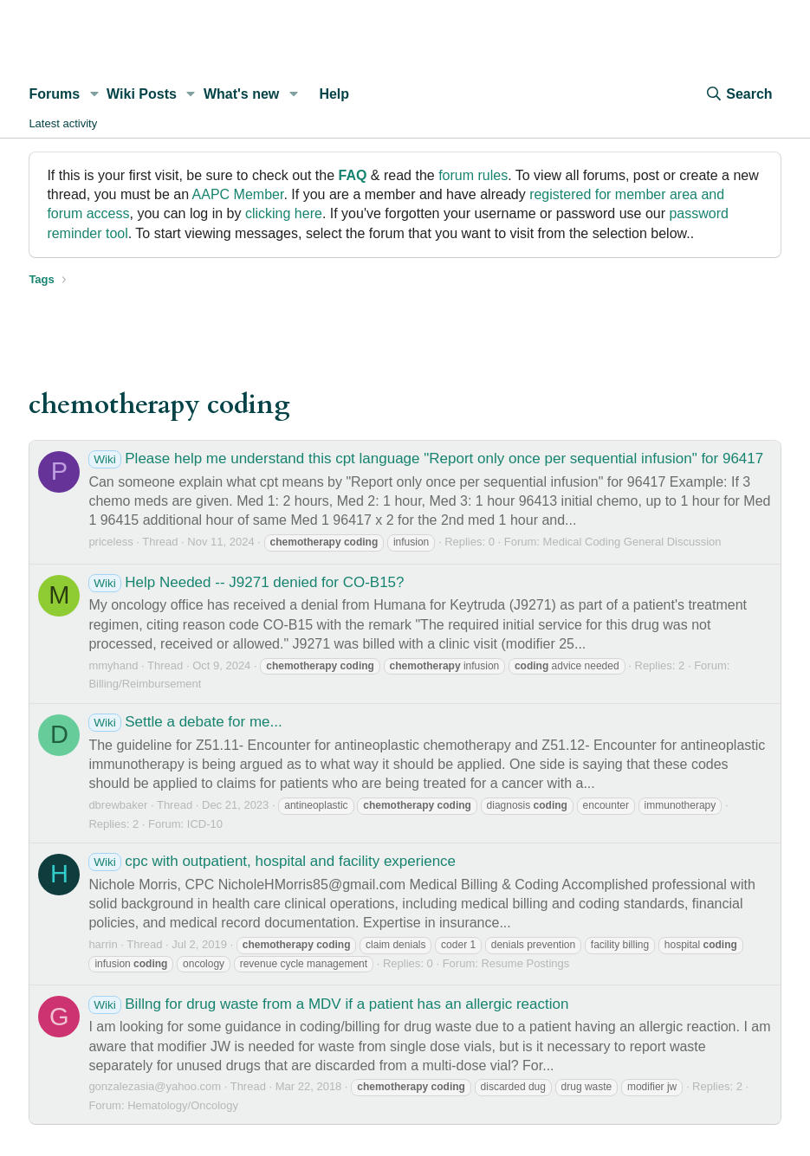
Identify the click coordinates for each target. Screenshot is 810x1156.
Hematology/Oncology (182, 1105)
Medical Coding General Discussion (632, 541)
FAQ (353, 175)
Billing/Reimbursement (144, 683)
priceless (110, 541)
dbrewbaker (117, 804)
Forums (54, 94)
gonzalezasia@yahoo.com (154, 1086)
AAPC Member (238, 194)
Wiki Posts (142, 94)
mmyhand (113, 665)
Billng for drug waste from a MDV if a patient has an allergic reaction (328, 1004)
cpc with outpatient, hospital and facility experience (272, 861)
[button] (94, 94)
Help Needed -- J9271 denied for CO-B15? (246, 582)
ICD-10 (205, 823)
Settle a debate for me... (185, 722)
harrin (102, 944)
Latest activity (63, 123)
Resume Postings (525, 963)
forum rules (473, 175)
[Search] (738, 94)
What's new (241, 94)
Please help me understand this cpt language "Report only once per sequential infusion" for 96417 (425, 458)
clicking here (283, 213)
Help (334, 94)
